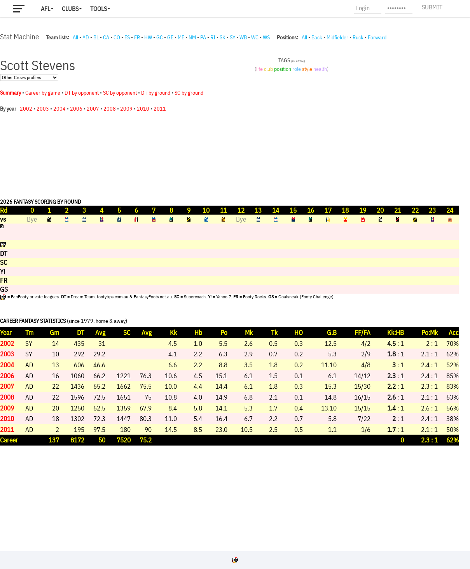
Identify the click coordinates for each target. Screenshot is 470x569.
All (75, 37)
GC (159, 37)
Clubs (70, 8)
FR (137, 37)
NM (192, 37)
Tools (98, 8)
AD (85, 37)
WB (243, 37)
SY (232, 37)
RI (212, 37)
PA (203, 37)
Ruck (358, 37)
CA (106, 37)
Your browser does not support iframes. (229, 294)
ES (127, 37)
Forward (377, 37)
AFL (45, 8)
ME (181, 37)
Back (316, 37)
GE (170, 37)
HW (148, 37)
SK (222, 37)
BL (96, 37)
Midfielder (337, 37)
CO (117, 37)
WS (266, 37)
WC (255, 37)
